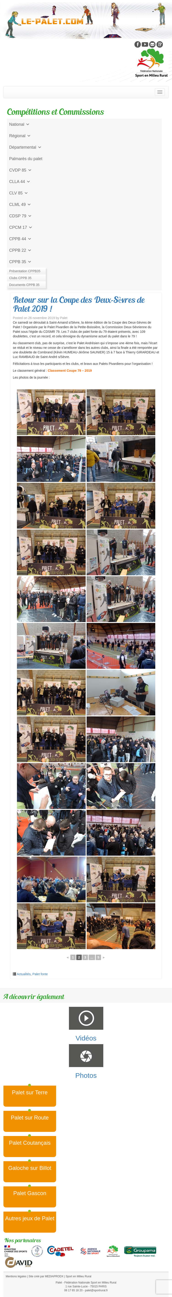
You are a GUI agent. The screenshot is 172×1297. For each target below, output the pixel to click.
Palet (63, 318)
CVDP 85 (20, 170)
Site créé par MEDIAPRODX (46, 1276)
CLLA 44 (19, 181)
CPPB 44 (20, 239)
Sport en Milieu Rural (78, 1276)
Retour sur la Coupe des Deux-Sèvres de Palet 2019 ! (78, 304)
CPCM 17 (21, 227)
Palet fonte (40, 974)
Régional (20, 136)
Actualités (24, 974)
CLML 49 (20, 204)
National (19, 124)
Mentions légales (16, 1276)
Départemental (25, 147)
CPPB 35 (20, 262)
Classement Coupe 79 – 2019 (70, 370)
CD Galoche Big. (24, 284)
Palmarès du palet (25, 158)
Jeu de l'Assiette (24, 273)
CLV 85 (18, 193)
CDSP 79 (20, 216)
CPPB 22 (20, 250)
